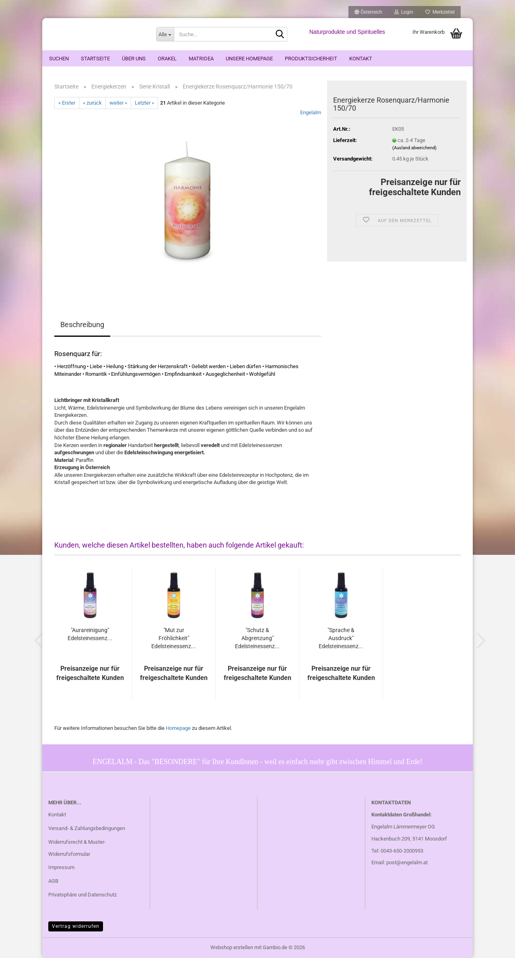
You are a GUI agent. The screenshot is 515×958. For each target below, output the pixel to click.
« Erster (66, 103)
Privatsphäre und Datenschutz (82, 895)
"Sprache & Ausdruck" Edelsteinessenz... (341, 638)
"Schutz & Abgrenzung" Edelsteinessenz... (257, 638)
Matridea (201, 59)
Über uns (134, 59)
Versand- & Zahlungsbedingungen (86, 828)
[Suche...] (165, 34)
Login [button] (403, 12)
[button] (368, 12)
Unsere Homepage (249, 59)
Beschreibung (82, 324)
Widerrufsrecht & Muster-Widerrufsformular (77, 848)
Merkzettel (440, 12)
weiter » (118, 103)
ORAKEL (167, 59)
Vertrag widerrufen (75, 926)
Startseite (95, 59)
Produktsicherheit (311, 59)
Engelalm (310, 112)
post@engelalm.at (407, 862)
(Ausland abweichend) (414, 147)
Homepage (178, 728)
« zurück (92, 103)
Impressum (61, 867)
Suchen (59, 59)
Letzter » (144, 103)
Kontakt (360, 59)
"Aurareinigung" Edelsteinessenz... (90, 634)
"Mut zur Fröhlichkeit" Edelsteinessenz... (173, 638)
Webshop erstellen (231, 947)
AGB (53, 881)
